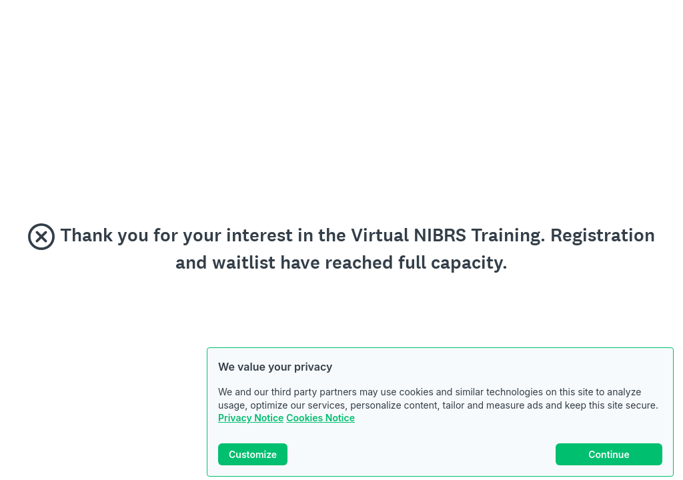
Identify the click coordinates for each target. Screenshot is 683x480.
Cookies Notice (320, 417)
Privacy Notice (250, 417)
